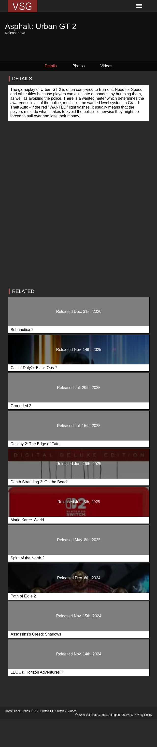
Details (51, 66)
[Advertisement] (78, 233)
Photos (78, 66)
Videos (106, 66)
